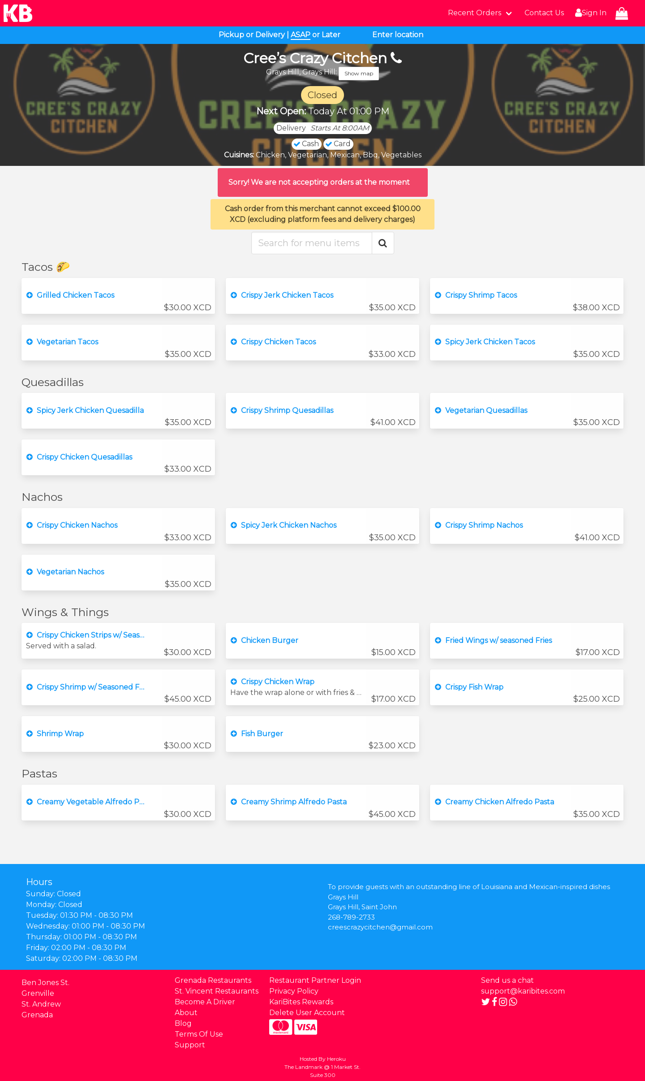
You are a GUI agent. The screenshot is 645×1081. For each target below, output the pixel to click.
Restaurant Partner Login (315, 980)
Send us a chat (507, 980)
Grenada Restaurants (213, 980)
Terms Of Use (199, 1034)
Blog (183, 1023)
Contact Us (544, 13)
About (186, 1012)
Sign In (589, 13)
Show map (358, 73)
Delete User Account (307, 1012)
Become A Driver (205, 1002)
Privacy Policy (293, 991)
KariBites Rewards (301, 1002)
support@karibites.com (523, 991)
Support (190, 1045)
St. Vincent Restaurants (216, 991)
